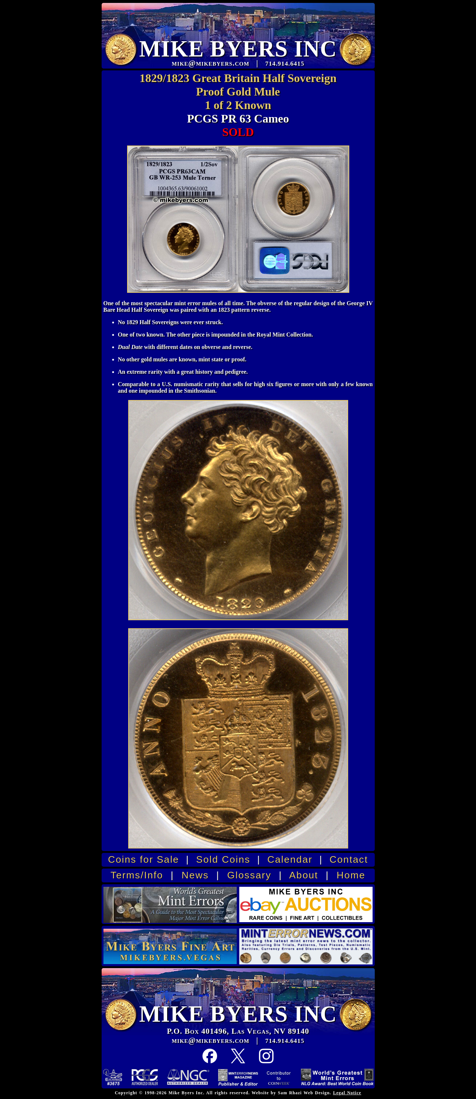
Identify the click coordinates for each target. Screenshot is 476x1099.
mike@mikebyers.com (210, 1040)
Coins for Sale (143, 859)
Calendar (289, 859)
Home (351, 875)
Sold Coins (223, 859)
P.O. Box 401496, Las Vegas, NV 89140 (238, 1031)
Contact (349, 859)
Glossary (249, 875)
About (303, 875)
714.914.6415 (284, 1040)
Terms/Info (137, 875)
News (195, 875)
